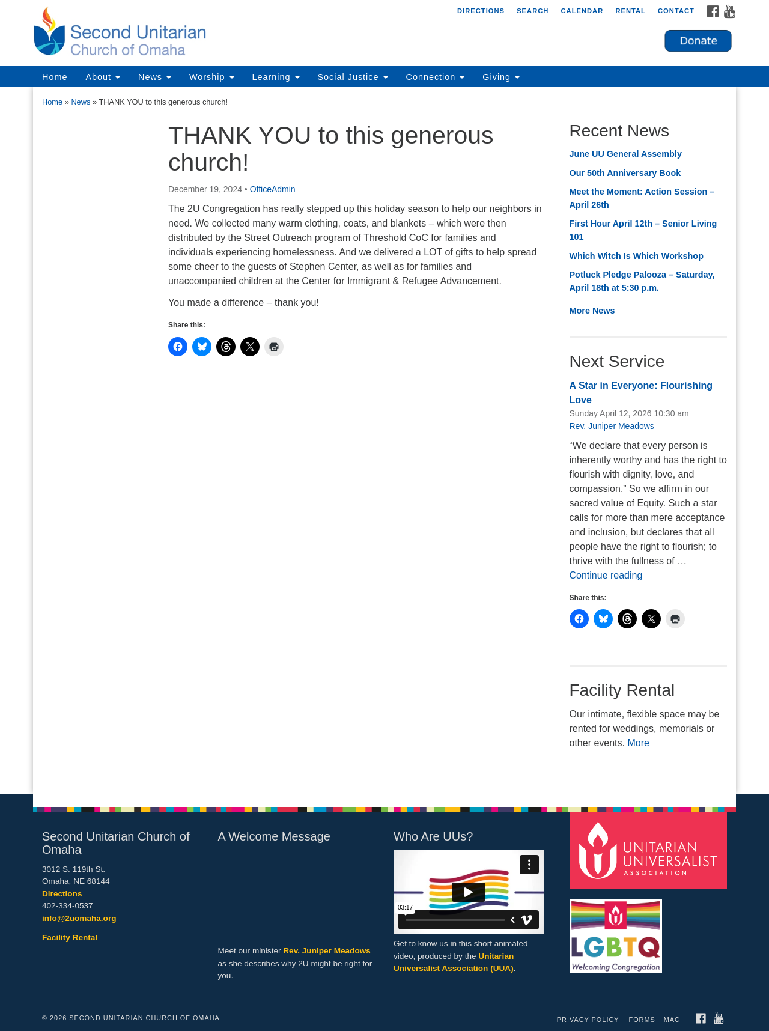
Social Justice (353, 77)
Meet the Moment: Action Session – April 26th (642, 198)
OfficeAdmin (273, 189)
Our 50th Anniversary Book (625, 173)
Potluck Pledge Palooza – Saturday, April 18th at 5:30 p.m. (642, 281)
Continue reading (606, 575)
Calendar (582, 10)
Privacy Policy (588, 1019)
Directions (481, 10)
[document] (384, 440)
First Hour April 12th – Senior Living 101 (643, 230)
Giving (501, 77)
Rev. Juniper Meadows (612, 426)
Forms (642, 1019)
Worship (211, 77)
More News (592, 310)
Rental (630, 10)
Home (54, 77)
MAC (672, 1019)
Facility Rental (69, 937)
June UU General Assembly (626, 154)
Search (533, 10)
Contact (676, 10)
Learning (276, 77)
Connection (435, 77)
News (154, 77)
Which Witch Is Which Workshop (637, 256)
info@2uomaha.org (79, 918)
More (638, 743)
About (102, 77)
